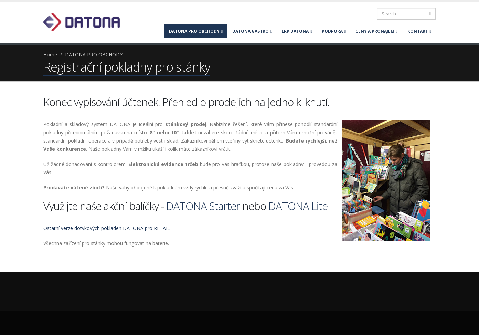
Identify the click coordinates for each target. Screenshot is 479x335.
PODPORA (334, 31)
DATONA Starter (203, 206)
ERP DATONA (296, 31)
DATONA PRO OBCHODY (196, 31)
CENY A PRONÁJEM (376, 31)
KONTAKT (419, 31)
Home (50, 54)
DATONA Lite (298, 206)
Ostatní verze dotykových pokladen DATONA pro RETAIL (106, 228)
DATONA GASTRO (252, 31)
